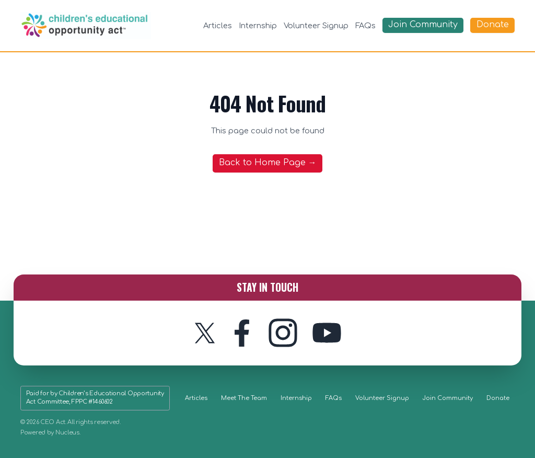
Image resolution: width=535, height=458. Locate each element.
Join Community (448, 398)
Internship (258, 25)
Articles (217, 25)
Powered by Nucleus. (50, 432)
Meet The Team (244, 398)
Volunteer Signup (316, 25)
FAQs (365, 25)
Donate (497, 398)
